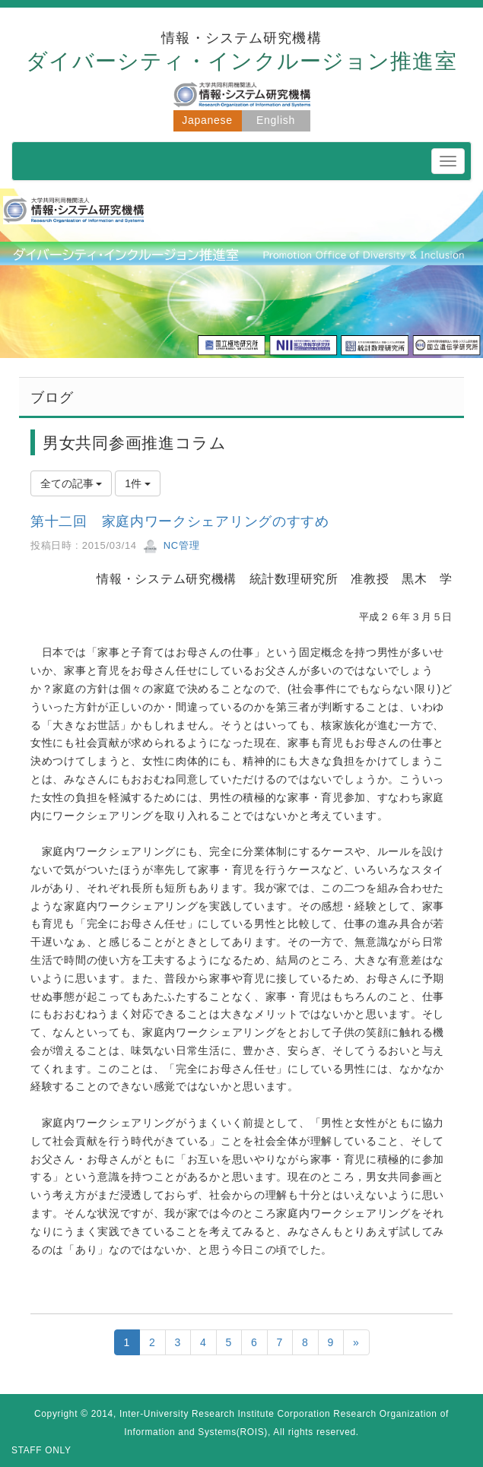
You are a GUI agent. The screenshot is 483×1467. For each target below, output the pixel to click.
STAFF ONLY (41, 1450)
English (275, 120)
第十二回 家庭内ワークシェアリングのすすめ (179, 521)
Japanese (207, 120)
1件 (138, 483)
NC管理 (171, 545)
